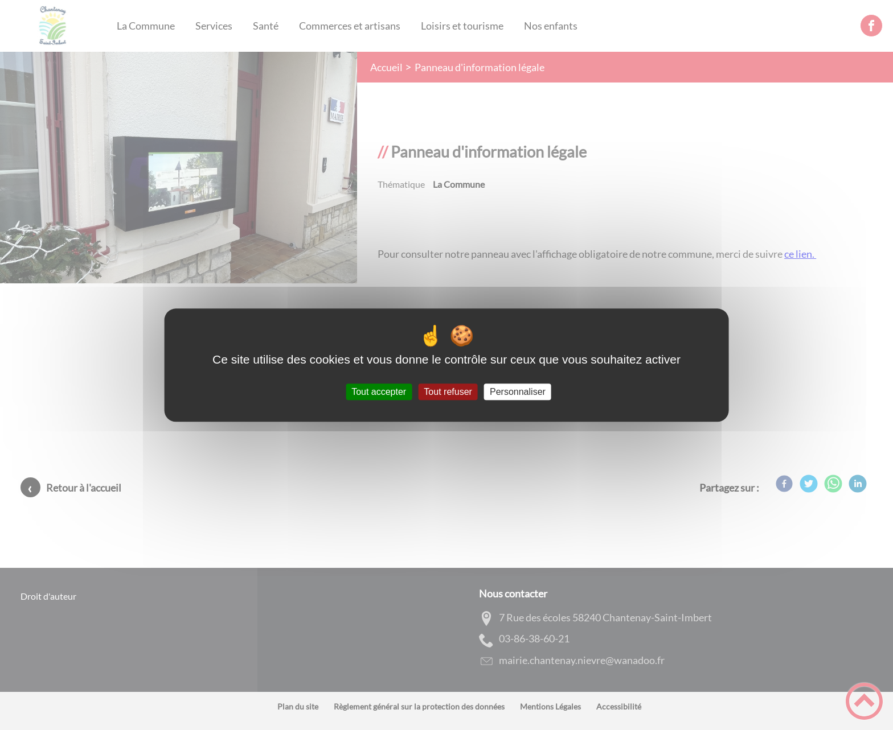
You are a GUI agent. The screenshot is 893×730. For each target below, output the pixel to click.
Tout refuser (448, 392)
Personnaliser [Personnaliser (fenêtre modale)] (518, 392)
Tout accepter (378, 392)
